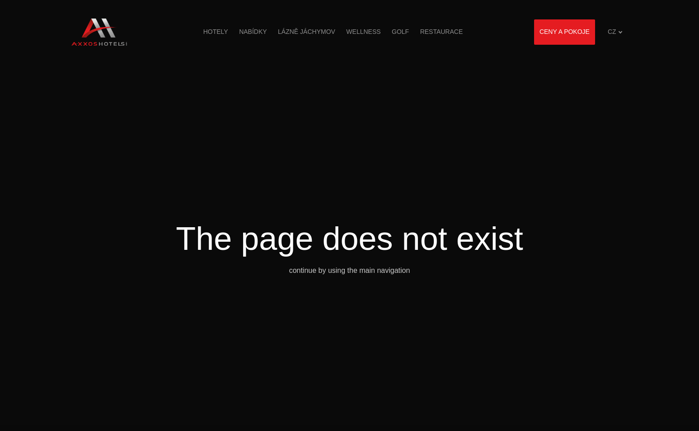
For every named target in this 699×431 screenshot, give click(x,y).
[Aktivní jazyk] (615, 31)
